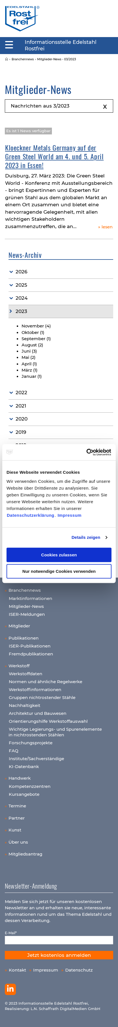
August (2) (32, 345)
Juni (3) (29, 351)
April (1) (29, 363)
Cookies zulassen (59, 554)
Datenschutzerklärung (30, 515)
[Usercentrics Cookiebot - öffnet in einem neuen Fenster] (86, 452)
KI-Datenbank (24, 766)
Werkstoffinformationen (35, 689)
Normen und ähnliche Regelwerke (45, 681)
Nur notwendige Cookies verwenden (59, 571)
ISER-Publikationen (29, 646)
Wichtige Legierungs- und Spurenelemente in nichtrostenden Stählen (55, 731)
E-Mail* (11, 933)
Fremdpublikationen (31, 654)
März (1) (29, 370)
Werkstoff (19, 665)
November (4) (36, 326)
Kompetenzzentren (29, 786)
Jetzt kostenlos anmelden (59, 955)
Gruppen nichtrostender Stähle (42, 697)
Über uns (18, 842)
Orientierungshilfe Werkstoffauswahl (48, 721)
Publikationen (24, 638)
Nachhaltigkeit (24, 705)
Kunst (15, 830)
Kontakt (17, 970)
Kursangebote (24, 794)
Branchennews (25, 590)
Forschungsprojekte (30, 742)
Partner (17, 818)
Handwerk (20, 778)
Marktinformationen (30, 598)
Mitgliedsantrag (25, 854)
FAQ (13, 750)
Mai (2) (28, 357)
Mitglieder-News (26, 606)
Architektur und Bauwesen (37, 713)
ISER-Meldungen (27, 614)
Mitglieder (19, 626)
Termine (17, 806)
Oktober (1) (33, 332)
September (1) (36, 338)
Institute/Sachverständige (36, 758)
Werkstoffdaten (25, 673)
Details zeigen (85, 537)
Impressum (70, 515)
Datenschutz (79, 970)
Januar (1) (32, 376)
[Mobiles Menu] (9, 45)
